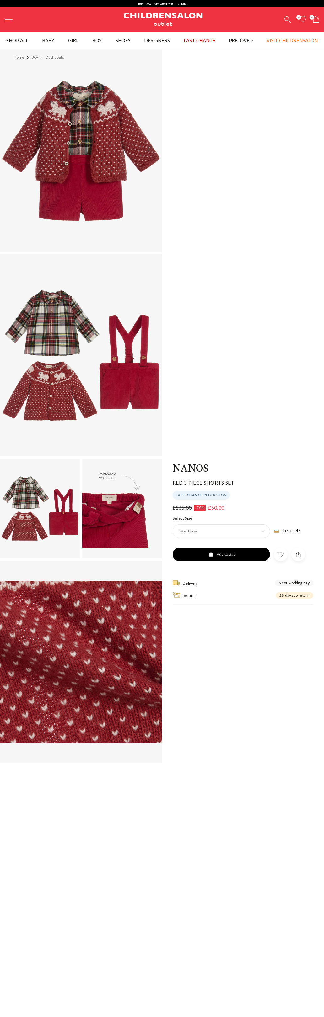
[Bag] (316, 19)
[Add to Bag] (221, 554)
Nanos (190, 468)
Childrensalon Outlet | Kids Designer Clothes (163, 18)
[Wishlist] (303, 19)
